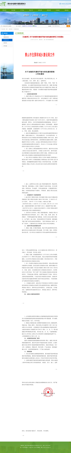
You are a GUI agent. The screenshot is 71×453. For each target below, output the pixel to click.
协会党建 (13, 10)
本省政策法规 (16, 29)
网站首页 (4, 10)
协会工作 (31, 10)
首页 (7, 29)
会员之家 (40, 10)
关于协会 (22, 10)
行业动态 (58, 10)
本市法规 (5, 45)
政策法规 (49, 10)
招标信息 (66, 10)
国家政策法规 (6, 37)
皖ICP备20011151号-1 (38, 445)
